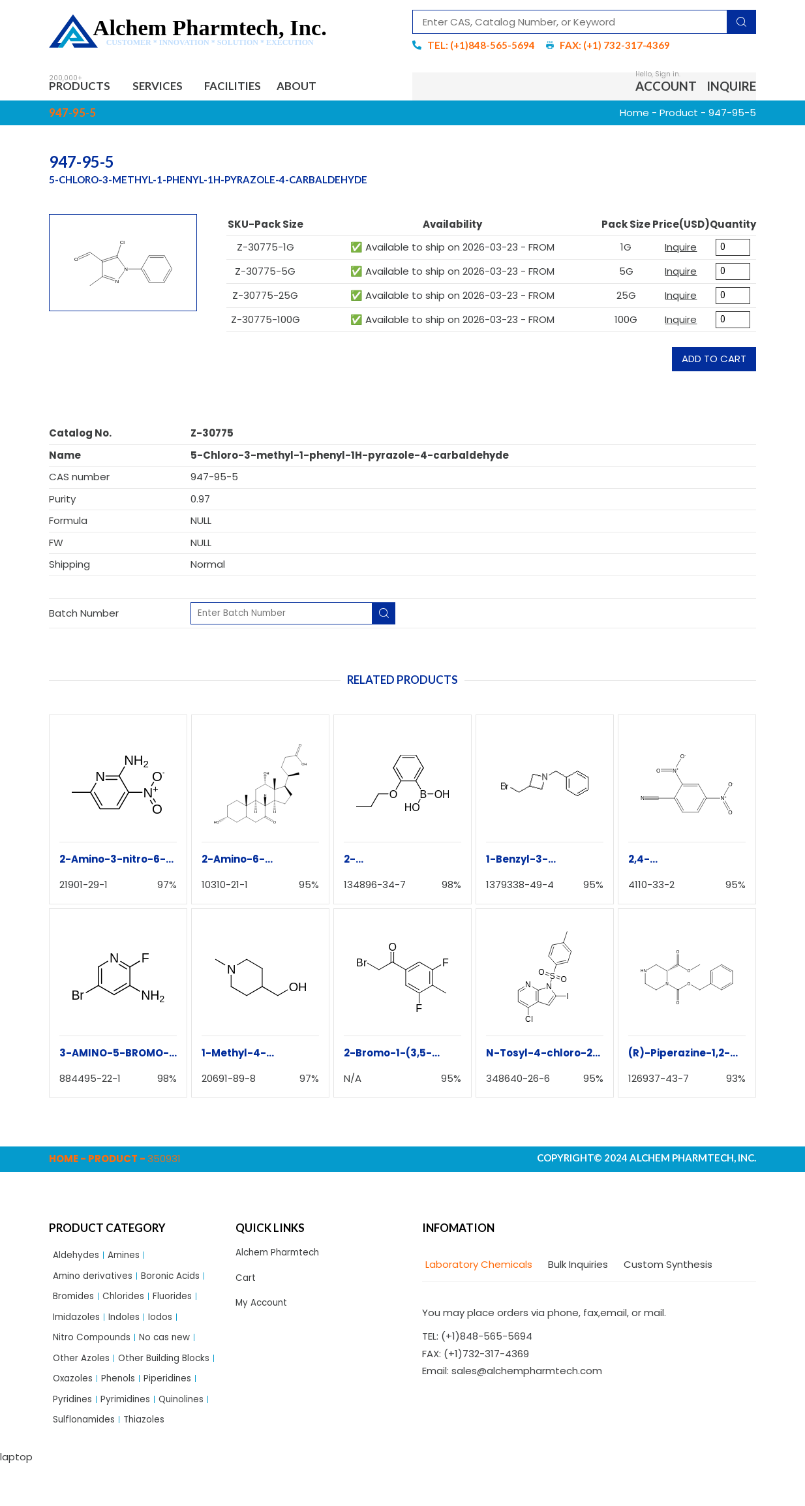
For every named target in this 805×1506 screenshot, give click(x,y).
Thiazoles (152, 1461)
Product (679, 116)
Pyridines (181, 1415)
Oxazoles (183, 1393)
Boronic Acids (180, 1282)
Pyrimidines (80, 1438)
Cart (246, 1284)
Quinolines (140, 1438)
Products (85, 87)
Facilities (253, 87)
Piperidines (125, 1415)
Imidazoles (79, 1326)
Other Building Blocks (103, 1393)
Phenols (72, 1415)
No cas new (175, 1348)
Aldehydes (78, 1259)
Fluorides (182, 1304)
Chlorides (130, 1304)
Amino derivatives (96, 1282)
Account (666, 87)
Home (634, 116)
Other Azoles (84, 1371)
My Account (263, 1310)
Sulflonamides (87, 1461)
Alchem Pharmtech (282, 1256)
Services (171, 87)
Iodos (170, 1326)
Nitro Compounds (96, 1348)
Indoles (131, 1326)
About (325, 87)
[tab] (477, 1268)
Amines (130, 1259)
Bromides (76, 1304)
